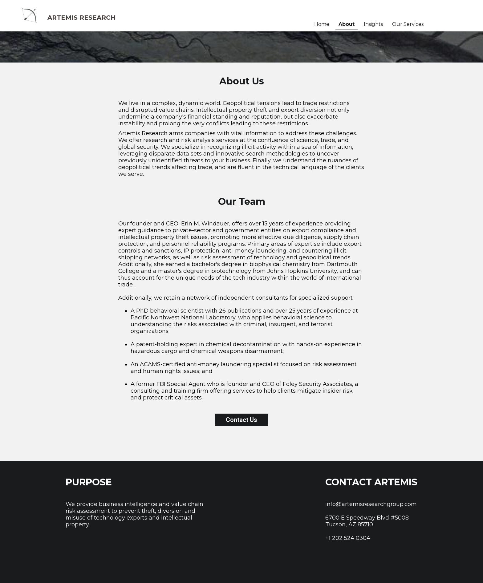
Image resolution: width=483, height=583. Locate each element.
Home (321, 24)
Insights (373, 24)
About (347, 24)
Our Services (408, 24)
